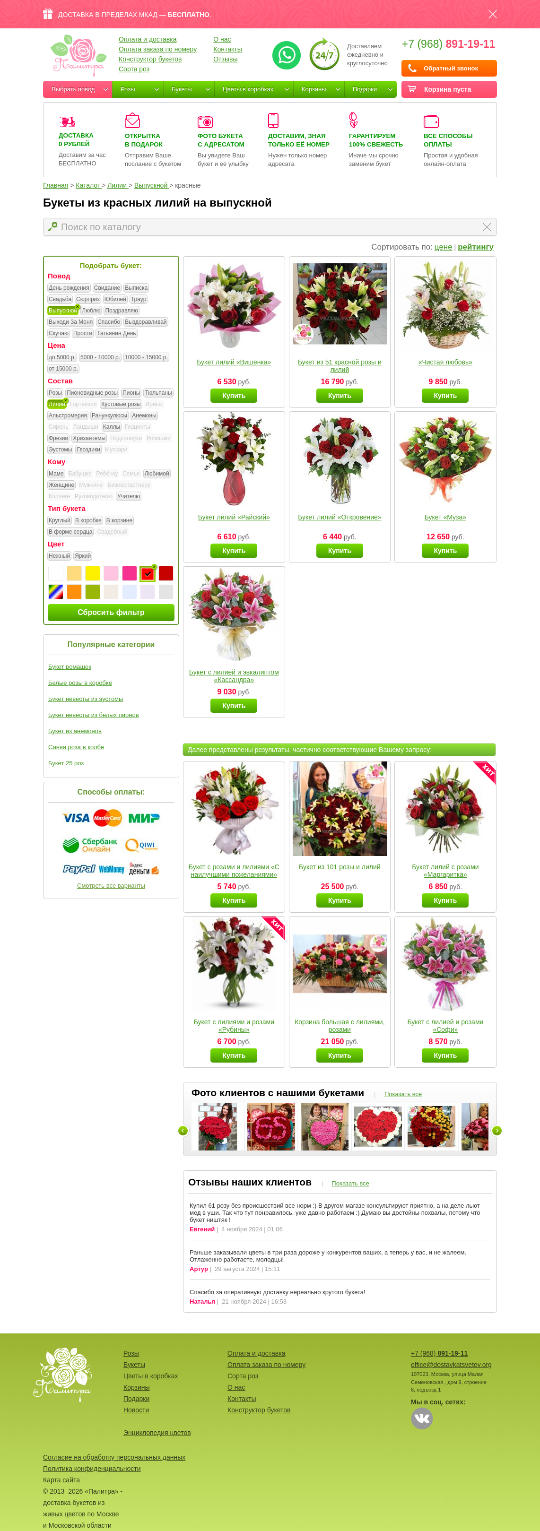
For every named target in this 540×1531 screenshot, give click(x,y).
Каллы (111, 427)
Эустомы (60, 450)
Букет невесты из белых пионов (93, 714)
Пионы (131, 393)
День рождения (69, 288)
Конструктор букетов (150, 59)
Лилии (57, 404)
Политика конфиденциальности (92, 1468)
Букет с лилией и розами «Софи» (445, 1025)
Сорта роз (134, 69)
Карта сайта (61, 1480)
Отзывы (225, 59)
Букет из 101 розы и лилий (339, 867)
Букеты (182, 89)
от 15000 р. (63, 369)
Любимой (157, 474)
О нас (222, 39)
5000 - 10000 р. (100, 358)
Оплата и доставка (147, 39)
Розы (128, 89)
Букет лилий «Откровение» (339, 517)
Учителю (128, 497)
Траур (138, 299)
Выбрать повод (73, 89)
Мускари (116, 449)
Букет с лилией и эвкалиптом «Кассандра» (234, 675)
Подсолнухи (126, 438)
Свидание (107, 288)
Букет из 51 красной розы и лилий (340, 365)
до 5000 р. (62, 358)
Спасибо (108, 322)
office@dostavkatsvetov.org (451, 1364)
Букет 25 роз (66, 763)
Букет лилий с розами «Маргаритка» (445, 870)
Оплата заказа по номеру (158, 49)
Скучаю (59, 333)
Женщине (61, 485)
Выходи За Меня (71, 322)
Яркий (83, 556)
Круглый (59, 521)
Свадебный (112, 531)
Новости (136, 1410)
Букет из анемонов (75, 731)
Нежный (59, 556)
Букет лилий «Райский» (234, 517)
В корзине (119, 521)
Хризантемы (89, 438)
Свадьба (60, 299)
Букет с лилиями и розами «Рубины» (234, 1025)
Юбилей (115, 299)
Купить (233, 395)
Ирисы (154, 404)
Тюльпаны (158, 393)
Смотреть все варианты (111, 885)
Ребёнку (107, 473)
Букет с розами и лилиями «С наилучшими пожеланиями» (234, 870)
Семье (131, 473)
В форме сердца (70, 532)
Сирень (59, 427)
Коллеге (59, 496)
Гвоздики (88, 450)
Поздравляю (121, 311)
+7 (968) (449, 44)
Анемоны (144, 416)
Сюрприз (88, 299)
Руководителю (94, 496)
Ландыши (85, 427)
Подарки (365, 89)
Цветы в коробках (248, 89)
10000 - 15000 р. (146, 358)
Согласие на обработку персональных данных (114, 1457)
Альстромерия (68, 416)
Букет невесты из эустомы (85, 698)
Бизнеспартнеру (129, 485)
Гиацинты (137, 427)
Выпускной (63, 311)
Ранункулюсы (109, 416)
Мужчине (91, 485)
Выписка (136, 288)
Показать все (403, 1094)
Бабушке (80, 473)
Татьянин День (116, 333)
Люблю (91, 311)
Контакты (227, 49)
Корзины (314, 89)
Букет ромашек (69, 666)
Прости (82, 333)
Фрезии (58, 438)
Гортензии (83, 404)
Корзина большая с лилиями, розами (339, 1025)
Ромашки (159, 438)
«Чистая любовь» (445, 362)
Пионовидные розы (92, 393)
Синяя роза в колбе (76, 747)
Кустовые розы (120, 404)
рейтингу (476, 246)
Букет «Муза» (445, 517)
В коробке (88, 521)
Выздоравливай (145, 322)
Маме (56, 474)
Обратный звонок (451, 68)
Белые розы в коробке (80, 682)
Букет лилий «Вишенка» (234, 362)
